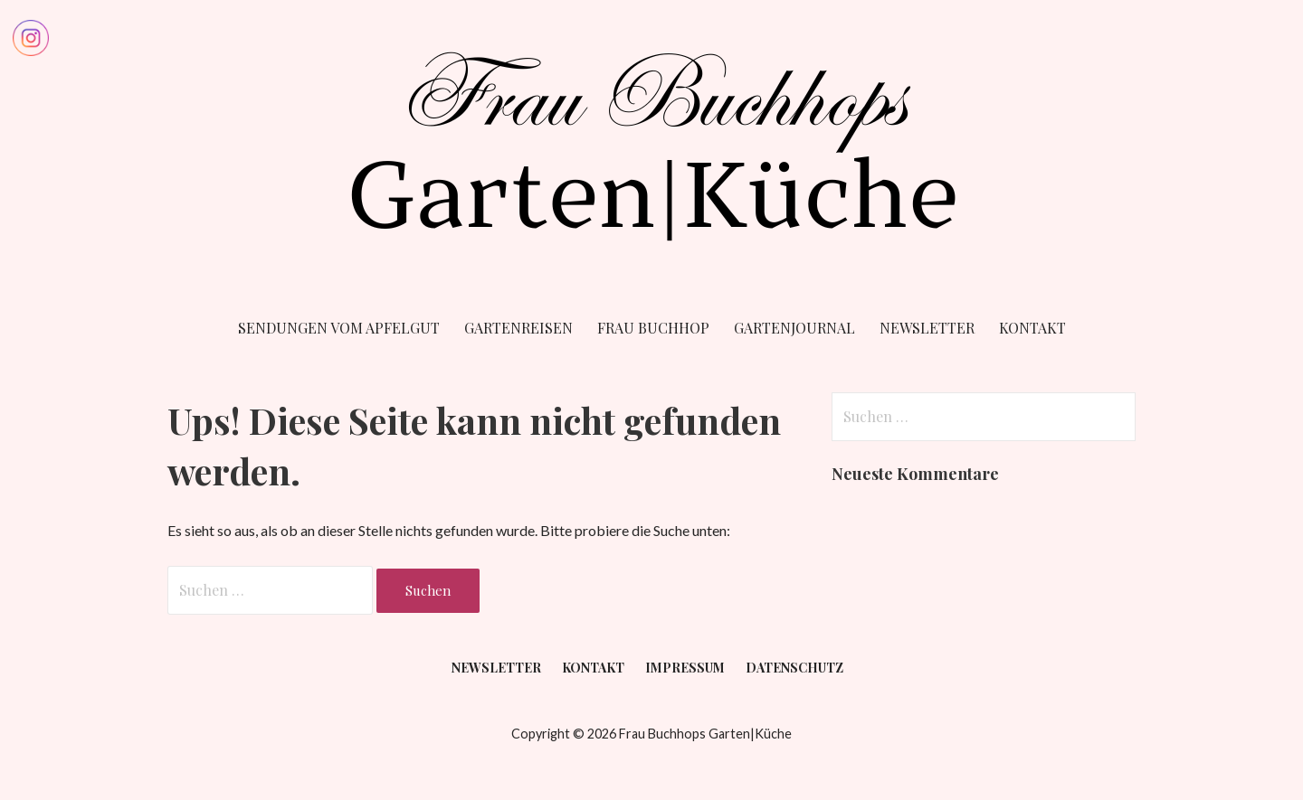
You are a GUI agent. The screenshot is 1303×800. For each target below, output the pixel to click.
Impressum (685, 667)
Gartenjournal (794, 327)
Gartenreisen (518, 327)
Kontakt (1032, 327)
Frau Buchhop (653, 327)
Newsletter (927, 327)
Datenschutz (794, 667)
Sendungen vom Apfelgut (339, 327)
